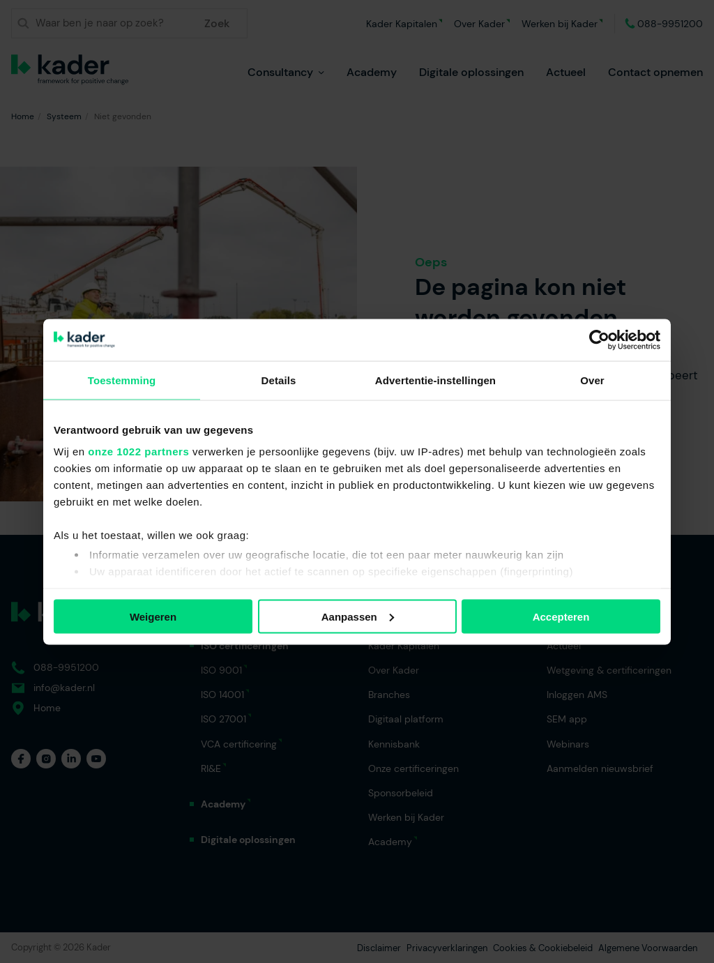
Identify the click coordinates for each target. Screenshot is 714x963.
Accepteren (561, 616)
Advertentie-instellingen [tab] (435, 380)
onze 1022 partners (138, 451)
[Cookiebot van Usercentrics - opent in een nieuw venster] (599, 339)
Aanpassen (357, 616)
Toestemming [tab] (122, 380)
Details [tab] (278, 380)
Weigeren (153, 616)
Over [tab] (592, 380)
